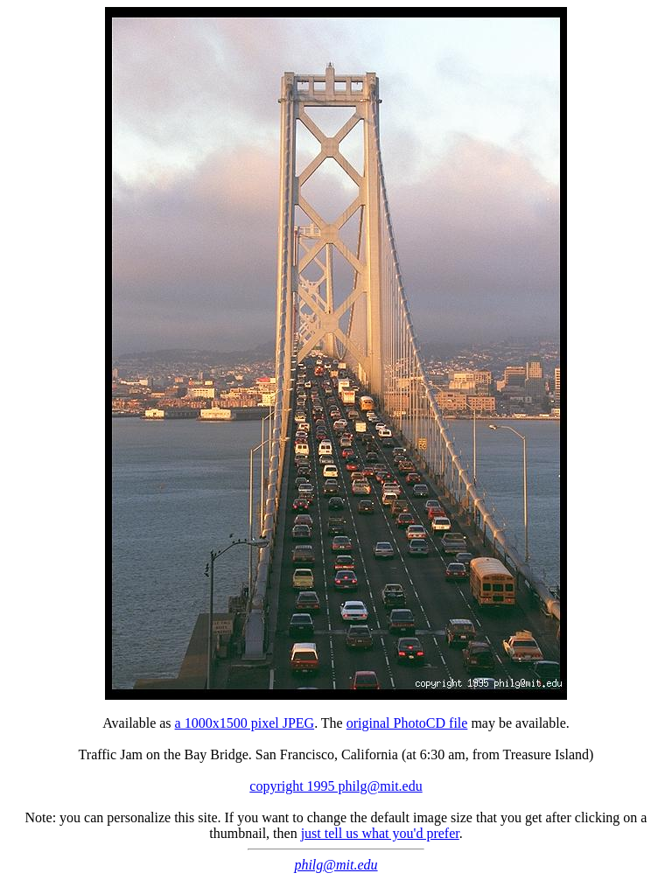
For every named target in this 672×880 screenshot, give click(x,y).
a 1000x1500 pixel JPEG (245, 723)
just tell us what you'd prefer (380, 833)
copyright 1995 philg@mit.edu (335, 786)
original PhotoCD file (407, 723)
